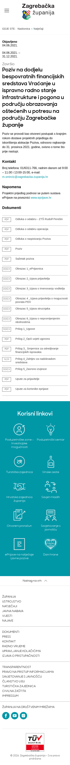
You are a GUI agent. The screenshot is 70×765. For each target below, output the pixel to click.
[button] (6, 10)
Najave (7, 620)
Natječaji (9, 606)
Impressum (10, 695)
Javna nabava (12, 611)
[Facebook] (6, 715)
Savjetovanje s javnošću (22, 676)
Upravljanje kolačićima (21, 651)
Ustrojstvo (11, 601)
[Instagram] (23, 715)
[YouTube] (14, 715)
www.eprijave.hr (41, 197)
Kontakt (9, 641)
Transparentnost (16, 667)
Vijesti (7, 616)
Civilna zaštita (14, 691)
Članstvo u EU (13, 681)
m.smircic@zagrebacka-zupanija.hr (25, 176)
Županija (9, 596)
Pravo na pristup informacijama (28, 672)
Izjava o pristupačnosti (21, 656)
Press (6, 636)
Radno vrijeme (13, 646)
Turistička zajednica (19, 686)
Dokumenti (10, 632)
